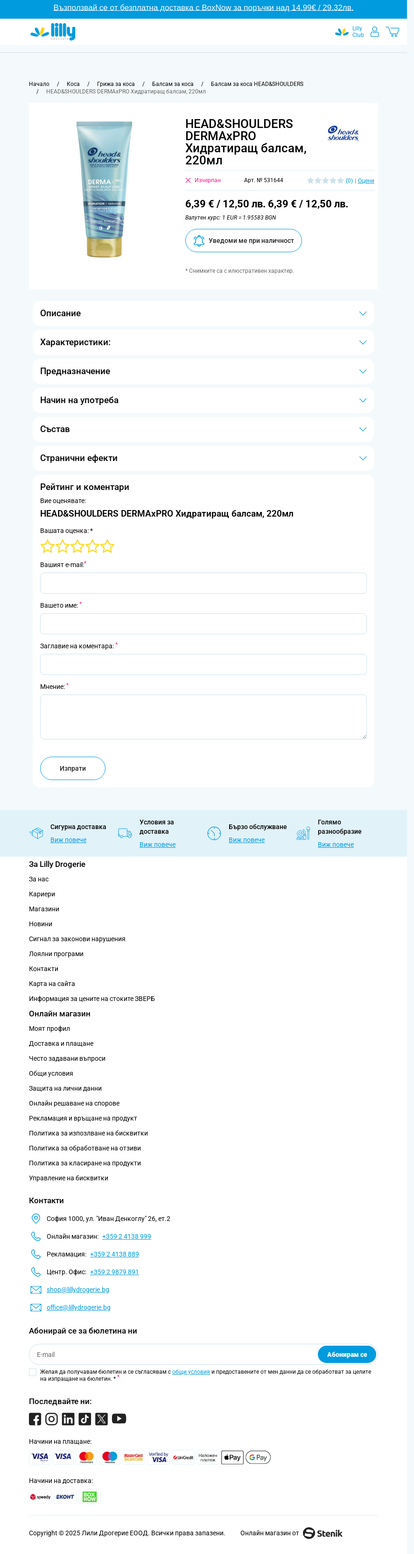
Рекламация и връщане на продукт (84, 1118)
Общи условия (51, 1073)
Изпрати (73, 768)
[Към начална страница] (39, 84)
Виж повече (68, 840)
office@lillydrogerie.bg (79, 1307)
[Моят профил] (375, 32)
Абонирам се (347, 1354)
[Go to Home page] (53, 31)
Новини (40, 924)
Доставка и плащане (61, 1043)
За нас (39, 879)
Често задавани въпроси (67, 1058)
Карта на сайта (52, 983)
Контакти (43, 968)
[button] (343, 133)
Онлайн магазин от (291, 1533)
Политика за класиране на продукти (85, 1163)
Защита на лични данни (65, 1088)
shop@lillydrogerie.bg (78, 1289)
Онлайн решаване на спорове (74, 1103)
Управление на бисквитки (68, 1178)
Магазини (44, 909)
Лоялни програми (56, 954)
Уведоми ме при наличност (243, 241)
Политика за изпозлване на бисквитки (88, 1133)
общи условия (191, 1372)
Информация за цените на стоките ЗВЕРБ (92, 998)
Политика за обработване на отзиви (85, 1148)
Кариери (42, 894)
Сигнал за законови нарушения (77, 939)
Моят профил (49, 1028)
